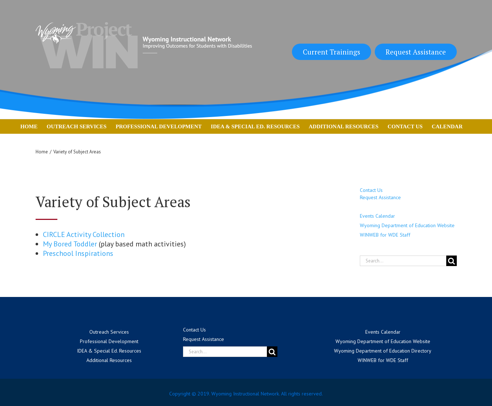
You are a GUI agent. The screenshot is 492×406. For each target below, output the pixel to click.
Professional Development (109, 341)
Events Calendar (377, 216)
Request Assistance (416, 51)
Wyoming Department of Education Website (407, 225)
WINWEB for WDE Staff (385, 235)
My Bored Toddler (70, 244)
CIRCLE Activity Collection (84, 234)
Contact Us (371, 190)
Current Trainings (331, 51)
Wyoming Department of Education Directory (382, 350)
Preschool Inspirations (78, 253)
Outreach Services (109, 332)
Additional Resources (109, 360)
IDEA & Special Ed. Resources (109, 350)
